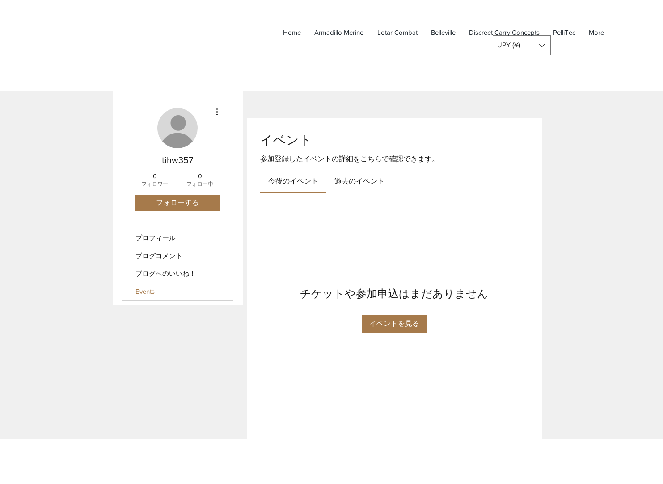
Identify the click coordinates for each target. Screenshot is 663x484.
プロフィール (155, 238)
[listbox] (522, 45)
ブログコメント (158, 255)
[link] (293, 181)
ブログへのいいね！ (165, 273)
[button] (522, 45)
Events (145, 291)
